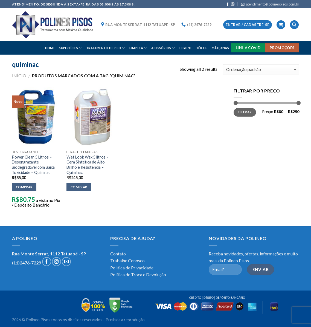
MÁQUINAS (220, 48)
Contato (118, 253)
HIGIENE (185, 48)
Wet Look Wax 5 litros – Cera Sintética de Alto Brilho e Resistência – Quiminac (87, 165)
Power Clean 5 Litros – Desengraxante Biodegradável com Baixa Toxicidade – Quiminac (33, 165)
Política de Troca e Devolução (138, 274)
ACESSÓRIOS (163, 47)
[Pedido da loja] (261, 69)
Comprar (24, 187)
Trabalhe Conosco (127, 260)
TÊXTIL (201, 48)
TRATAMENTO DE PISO (105, 47)
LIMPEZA (138, 47)
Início (19, 75)
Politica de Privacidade (131, 267)
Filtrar (245, 112)
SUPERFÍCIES (70, 47)
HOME (50, 48)
